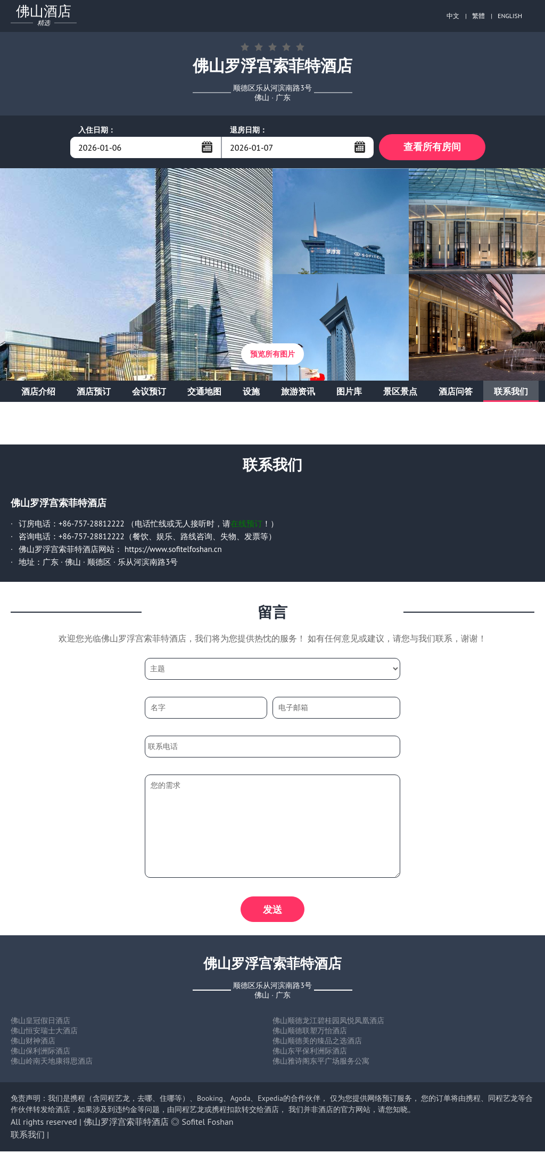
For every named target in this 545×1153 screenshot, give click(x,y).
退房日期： (248, 130)
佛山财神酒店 (33, 1042)
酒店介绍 (38, 391)
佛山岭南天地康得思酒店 (52, 1062)
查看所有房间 (432, 147)
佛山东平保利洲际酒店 (309, 1052)
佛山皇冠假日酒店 (40, 1022)
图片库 (349, 391)
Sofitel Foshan (208, 1123)
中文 (453, 16)
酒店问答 (456, 391)
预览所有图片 (272, 354)
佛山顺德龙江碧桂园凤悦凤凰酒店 (328, 1022)
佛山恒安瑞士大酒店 (44, 1032)
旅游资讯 (298, 391)
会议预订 (149, 391)
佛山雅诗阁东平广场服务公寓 (320, 1062)
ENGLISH (510, 16)
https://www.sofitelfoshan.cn (173, 550)
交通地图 (204, 391)
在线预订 (246, 524)
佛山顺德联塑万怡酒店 (309, 1032)
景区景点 (400, 391)
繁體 (478, 16)
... (207, 147)
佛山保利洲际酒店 (40, 1052)
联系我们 (511, 391)
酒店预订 (94, 391)
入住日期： (96, 130)
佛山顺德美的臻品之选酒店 (317, 1042)
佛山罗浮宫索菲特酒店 (126, 1123)
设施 (251, 391)
